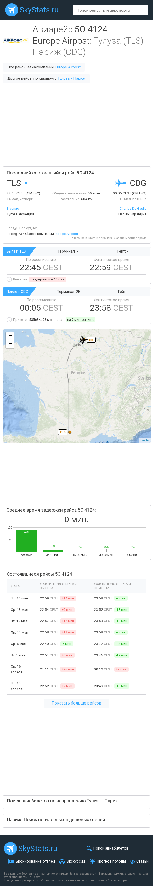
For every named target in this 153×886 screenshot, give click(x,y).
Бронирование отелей (35, 861)
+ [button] (10, 336)
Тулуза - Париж (71, 78)
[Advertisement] (76, 124)
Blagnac (13, 208)
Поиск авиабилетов (110, 848)
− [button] (10, 344)
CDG (91, 340)
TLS (63, 432)
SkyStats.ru (39, 9)
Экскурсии (75, 861)
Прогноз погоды (111, 861)
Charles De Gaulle (133, 208)
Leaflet (145, 440)
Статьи (142, 861)
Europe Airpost (68, 67)
